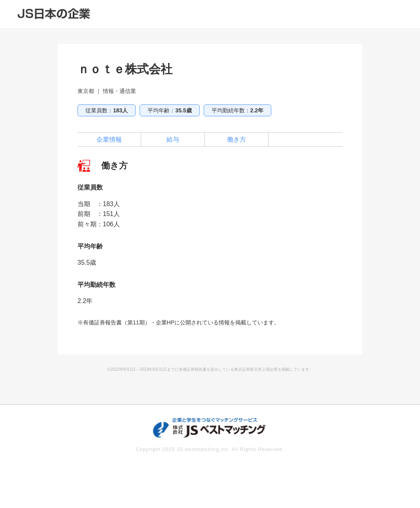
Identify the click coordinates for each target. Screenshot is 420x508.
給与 (172, 139)
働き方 (236, 139)
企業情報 (109, 139)
